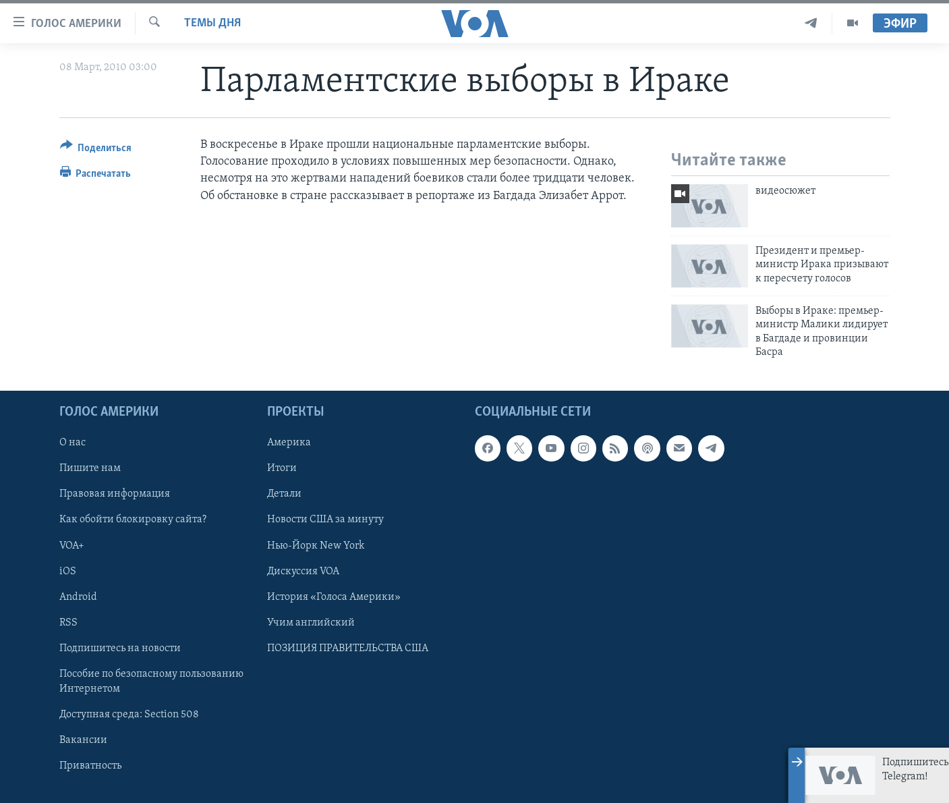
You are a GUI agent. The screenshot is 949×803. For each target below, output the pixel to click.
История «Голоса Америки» (334, 597)
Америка (289, 443)
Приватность (90, 765)
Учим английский (311, 622)
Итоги (282, 469)
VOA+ (71, 546)
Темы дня (212, 23)
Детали (284, 494)
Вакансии (83, 740)
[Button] (96, 150)
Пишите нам (90, 469)
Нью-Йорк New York (315, 546)
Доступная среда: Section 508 (129, 714)
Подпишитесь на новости (120, 648)
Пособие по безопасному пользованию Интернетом (151, 681)
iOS (67, 571)
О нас (72, 443)
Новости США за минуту (325, 520)
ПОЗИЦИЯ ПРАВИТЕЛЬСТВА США (347, 648)
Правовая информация (114, 494)
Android (78, 597)
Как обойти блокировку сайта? (132, 520)
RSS (68, 622)
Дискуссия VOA (303, 571)
